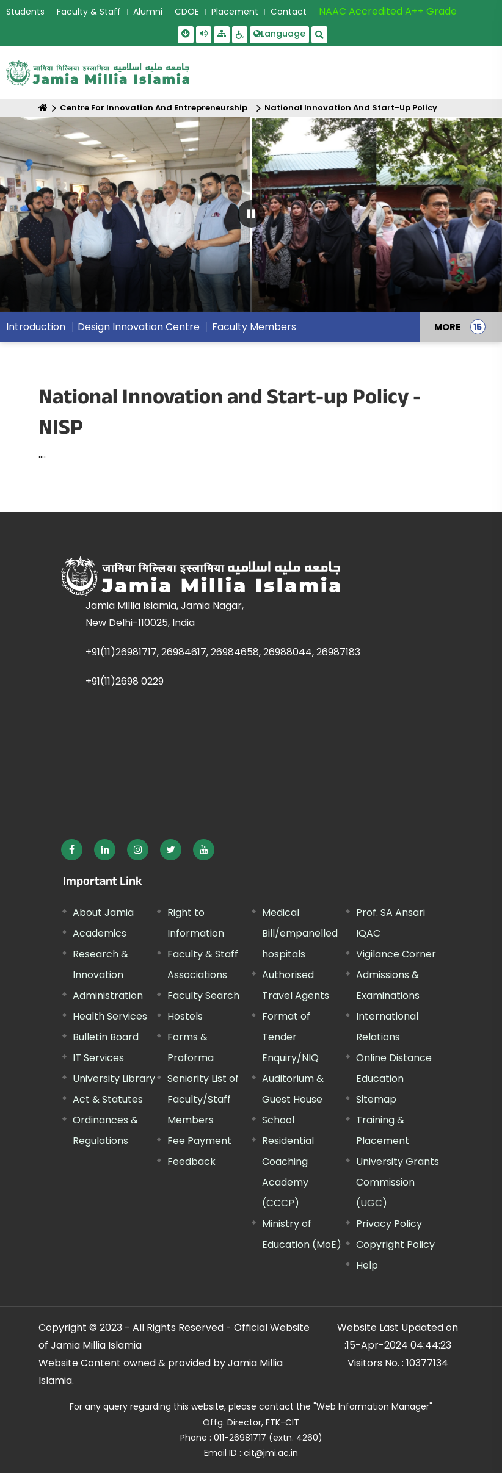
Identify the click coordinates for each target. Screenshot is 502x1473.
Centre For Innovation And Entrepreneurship (153, 107)
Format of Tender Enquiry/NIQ (290, 1037)
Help (367, 1265)
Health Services (110, 1016)
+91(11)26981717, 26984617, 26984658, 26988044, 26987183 (222, 652)
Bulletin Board (106, 1037)
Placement (234, 11)
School (278, 1120)
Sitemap (376, 1099)
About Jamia (103, 913)
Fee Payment (199, 1141)
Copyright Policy (395, 1244)
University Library (114, 1078)
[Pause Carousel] (251, 214)
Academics (99, 933)
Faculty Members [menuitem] (254, 327)
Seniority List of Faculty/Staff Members (203, 1099)
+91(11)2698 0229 (124, 681)
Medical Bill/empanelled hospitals (300, 933)
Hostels (185, 1016)
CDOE (187, 11)
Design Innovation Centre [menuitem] (139, 327)
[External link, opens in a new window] (71, 849)
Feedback (191, 1161)
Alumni (147, 11)
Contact (289, 11)
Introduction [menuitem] (35, 327)
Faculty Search (203, 996)
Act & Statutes (108, 1099)
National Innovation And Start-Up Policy (350, 107)
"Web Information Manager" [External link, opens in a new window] (372, 1406)
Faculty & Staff (89, 11)
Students (25, 11)
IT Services (98, 1058)
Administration (108, 996)
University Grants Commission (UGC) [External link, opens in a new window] (397, 1182)
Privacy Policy (389, 1224)
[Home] (43, 107)
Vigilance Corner (396, 954)
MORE (447, 327)
